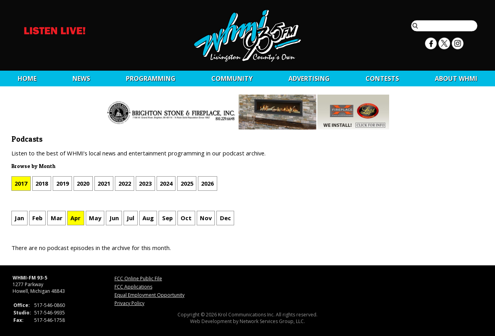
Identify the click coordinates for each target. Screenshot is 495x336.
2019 (62, 183)
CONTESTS (382, 78)
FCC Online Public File (138, 278)
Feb (37, 218)
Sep (167, 218)
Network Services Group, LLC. (272, 321)
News (81, 78)
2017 (21, 183)
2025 (187, 183)
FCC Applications (133, 286)
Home (27, 78)
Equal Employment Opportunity (150, 295)
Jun (114, 218)
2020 (83, 183)
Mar (57, 218)
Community (232, 78)
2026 (207, 183)
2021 (104, 183)
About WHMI (456, 78)
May (95, 218)
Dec (225, 218)
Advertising (309, 78)
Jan (19, 218)
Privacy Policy (129, 303)
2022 (124, 183)
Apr (75, 218)
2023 (145, 183)
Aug (148, 218)
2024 (166, 183)
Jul (130, 218)
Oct (186, 218)
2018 (41, 183)
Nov (206, 218)
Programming (150, 78)
